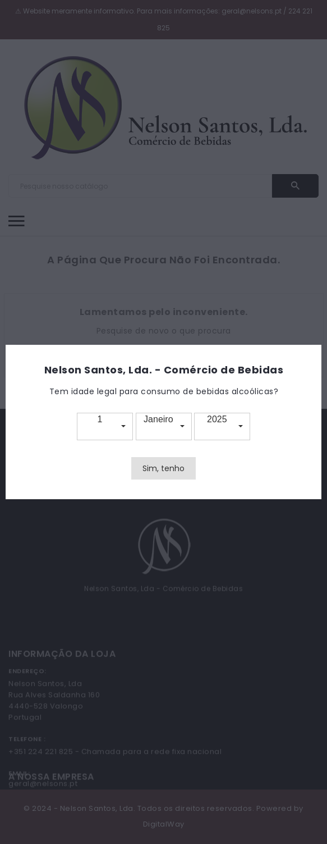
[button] (105, 426)
